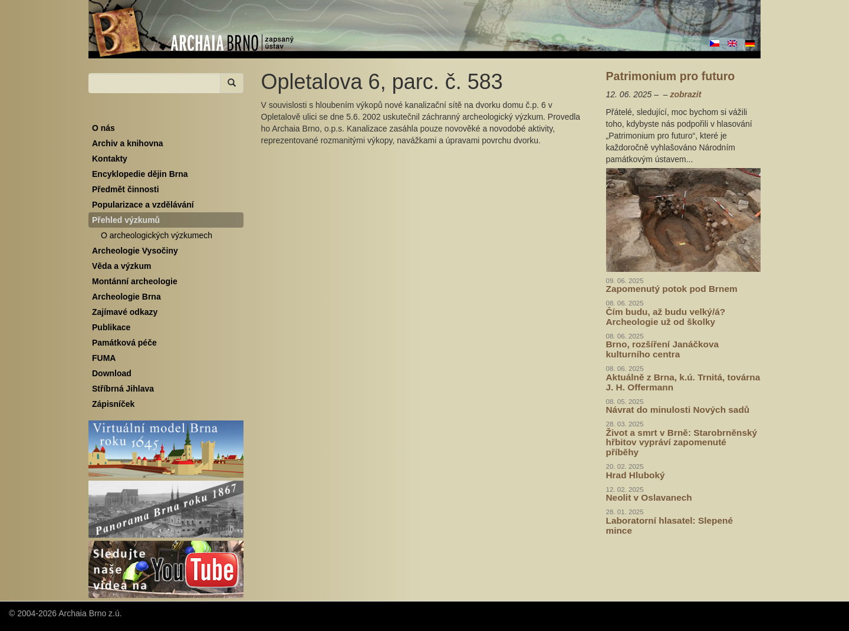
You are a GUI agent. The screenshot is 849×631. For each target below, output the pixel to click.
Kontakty (109, 158)
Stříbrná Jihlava (123, 388)
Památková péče (124, 342)
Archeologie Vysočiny (135, 250)
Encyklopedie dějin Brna (140, 174)
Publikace (111, 327)
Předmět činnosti (125, 189)
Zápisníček (113, 404)
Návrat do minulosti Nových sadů (678, 410)
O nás (103, 128)
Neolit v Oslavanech (649, 497)
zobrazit (685, 94)
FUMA (104, 358)
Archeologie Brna (126, 296)
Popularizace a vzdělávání (143, 204)
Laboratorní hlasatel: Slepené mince (669, 525)
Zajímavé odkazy (124, 312)
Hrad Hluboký (635, 475)
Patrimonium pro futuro (670, 76)
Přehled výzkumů (126, 220)
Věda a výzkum (121, 266)
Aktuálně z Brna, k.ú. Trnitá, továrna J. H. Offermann (683, 382)
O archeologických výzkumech (156, 235)
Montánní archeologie (134, 281)
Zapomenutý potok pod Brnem (672, 289)
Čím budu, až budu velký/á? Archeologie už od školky (666, 317)
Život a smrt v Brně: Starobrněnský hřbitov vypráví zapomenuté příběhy (682, 443)
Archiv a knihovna (127, 143)
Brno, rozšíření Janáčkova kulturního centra (662, 349)
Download (111, 373)
